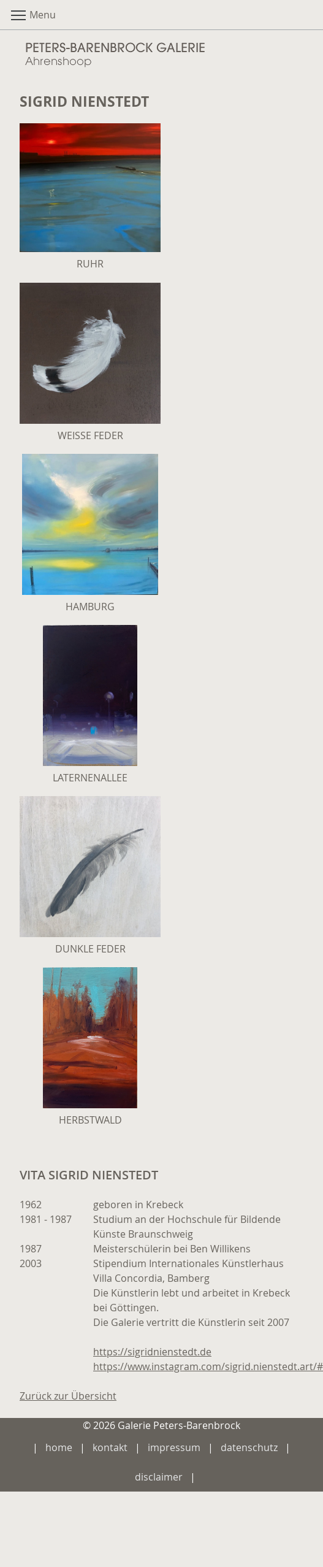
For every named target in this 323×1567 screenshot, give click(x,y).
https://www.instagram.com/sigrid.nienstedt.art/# (208, 1366)
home (58, 1447)
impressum (174, 1447)
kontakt (110, 1447)
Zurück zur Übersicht (68, 1396)
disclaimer (159, 1477)
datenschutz (249, 1447)
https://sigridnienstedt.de (152, 1351)
